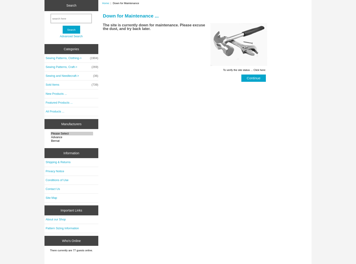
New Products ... (56, 93)
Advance (72, 137)
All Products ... (55, 111)
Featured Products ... (59, 102)
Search (71, 5)
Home (105, 3)
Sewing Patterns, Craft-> (72, 67)
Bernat (72, 141)
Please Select (72, 133)
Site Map (51, 197)
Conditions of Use (57, 180)
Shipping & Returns (58, 162)
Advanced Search (71, 36)
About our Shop (56, 219)
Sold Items (72, 85)
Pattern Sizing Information (62, 228)
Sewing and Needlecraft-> (72, 76)
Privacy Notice (55, 171)
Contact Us (53, 189)
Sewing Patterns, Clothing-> (72, 58)
